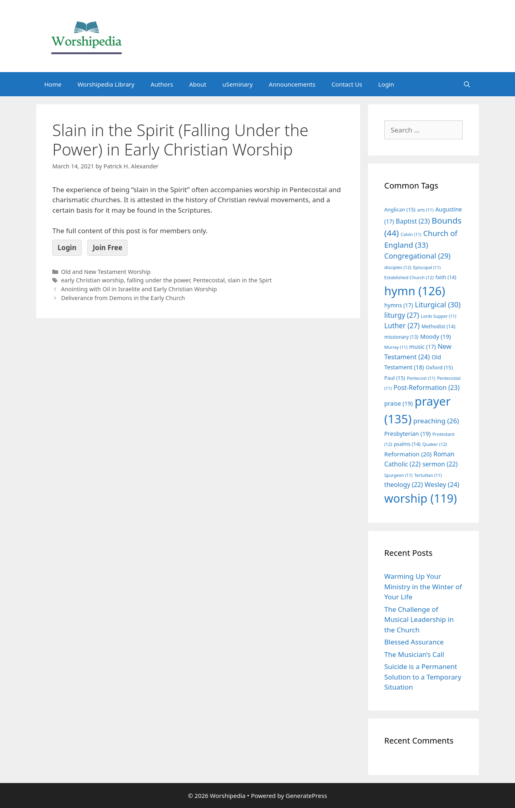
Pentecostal (209, 280)
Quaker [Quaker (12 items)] (434, 444)
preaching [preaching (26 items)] (436, 420)
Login (386, 84)
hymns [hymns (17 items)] (398, 305)
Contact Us (347, 84)
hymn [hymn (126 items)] (414, 290)
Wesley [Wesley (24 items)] (441, 484)
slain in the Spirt (250, 280)
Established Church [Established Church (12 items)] (409, 277)
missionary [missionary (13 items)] (401, 337)
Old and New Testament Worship (105, 272)
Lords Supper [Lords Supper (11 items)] (438, 316)
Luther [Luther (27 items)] (402, 325)
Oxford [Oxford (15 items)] (439, 367)
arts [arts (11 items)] (425, 210)
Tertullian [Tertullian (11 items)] (428, 475)
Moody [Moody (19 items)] (435, 336)
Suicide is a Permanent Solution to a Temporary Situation (422, 677)
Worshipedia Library (106, 84)
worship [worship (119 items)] (420, 498)
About (197, 84)
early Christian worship (92, 280)
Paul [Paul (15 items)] (394, 377)
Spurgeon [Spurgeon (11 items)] (398, 475)
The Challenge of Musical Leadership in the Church (419, 619)
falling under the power (158, 280)
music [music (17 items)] (422, 346)
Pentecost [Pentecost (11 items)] (421, 378)
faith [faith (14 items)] (445, 277)
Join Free (107, 247)
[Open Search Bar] (467, 84)
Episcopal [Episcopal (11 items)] (427, 267)
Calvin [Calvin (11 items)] (411, 234)
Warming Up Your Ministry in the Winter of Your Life (423, 586)
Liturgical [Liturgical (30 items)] (438, 304)
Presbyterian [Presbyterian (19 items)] (407, 433)
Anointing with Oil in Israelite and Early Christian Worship (139, 289)
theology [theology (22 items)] (403, 484)
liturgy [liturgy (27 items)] (401, 315)
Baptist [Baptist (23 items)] (413, 221)
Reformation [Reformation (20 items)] (408, 454)
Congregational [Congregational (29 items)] (417, 256)
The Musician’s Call (414, 654)
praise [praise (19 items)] (398, 403)
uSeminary (237, 84)
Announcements (292, 84)
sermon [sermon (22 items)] (440, 464)
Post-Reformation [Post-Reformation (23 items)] (426, 387)
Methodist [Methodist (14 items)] (438, 326)
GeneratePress (306, 795)
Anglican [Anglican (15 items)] (399, 209)
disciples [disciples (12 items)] (397, 267)
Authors (161, 84)
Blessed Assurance (414, 641)
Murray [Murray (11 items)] (396, 347)
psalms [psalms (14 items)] (407, 444)
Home (53, 84)
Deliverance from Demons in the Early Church (123, 298)
